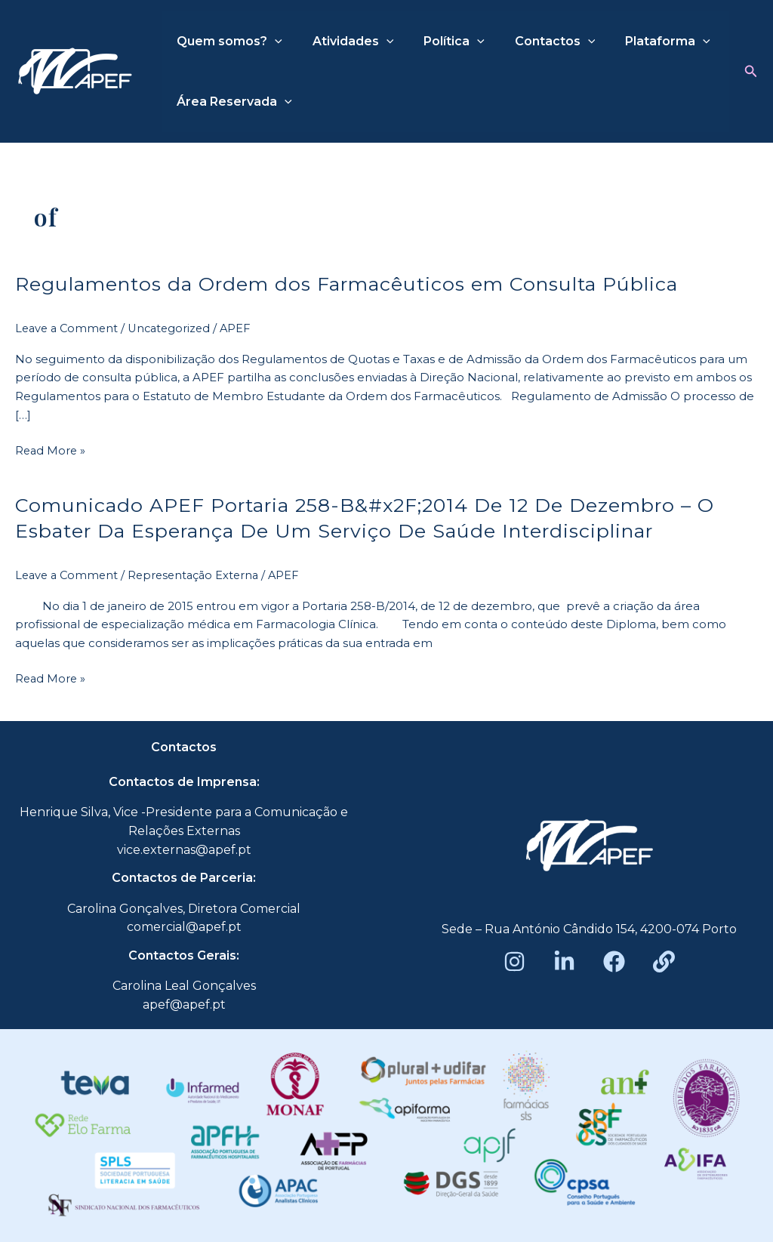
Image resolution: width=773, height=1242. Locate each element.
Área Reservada (231, 102)
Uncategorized (175, 328)
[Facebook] (614, 961)
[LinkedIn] (564, 961)
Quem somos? (226, 41)
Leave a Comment (68, 328)
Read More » (51, 450)
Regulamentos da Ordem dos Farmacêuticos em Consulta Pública (360, 284)
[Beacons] (664, 961)
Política (439, 41)
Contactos (534, 41)
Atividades (344, 41)
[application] (271, 41)
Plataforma (640, 41)
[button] (751, 72)
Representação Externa (200, 574)
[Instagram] (514, 961)
